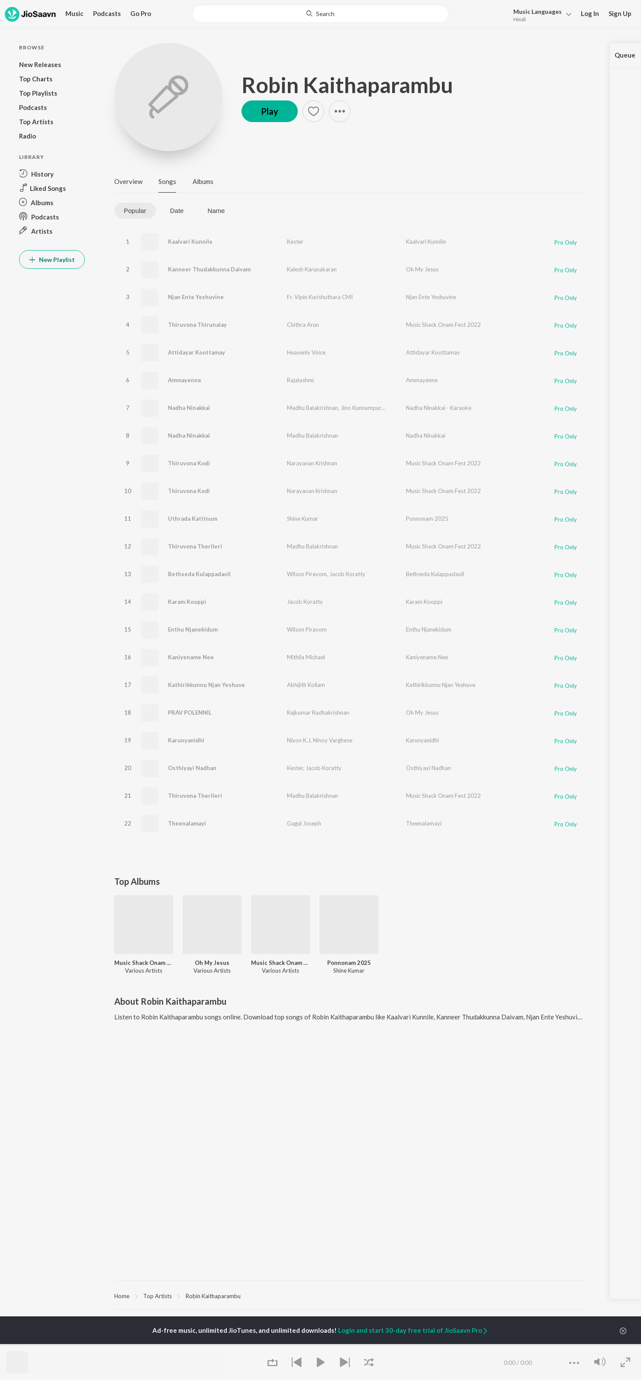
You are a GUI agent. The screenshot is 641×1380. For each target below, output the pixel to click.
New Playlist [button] (52, 259)
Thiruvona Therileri (195, 546)
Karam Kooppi (187, 601)
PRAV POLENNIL (190, 712)
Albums (203, 181)
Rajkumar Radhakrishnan (318, 712)
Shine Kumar (302, 518)
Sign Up (620, 13)
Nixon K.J (298, 740)
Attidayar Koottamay (196, 352)
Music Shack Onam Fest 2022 (443, 324)
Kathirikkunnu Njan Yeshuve (206, 684)
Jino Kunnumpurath (365, 407)
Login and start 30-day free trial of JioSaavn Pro (413, 1330)
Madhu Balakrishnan (312, 407)
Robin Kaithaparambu (347, 85)
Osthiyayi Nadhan (192, 767)
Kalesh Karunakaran (312, 269)
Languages (537, 11)
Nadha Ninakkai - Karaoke (438, 407)
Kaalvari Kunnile (190, 241)
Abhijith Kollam (306, 684)
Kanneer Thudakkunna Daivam (209, 269)
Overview (128, 181)
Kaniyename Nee (191, 657)
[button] (540, 14)
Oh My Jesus (422, 269)
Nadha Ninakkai (189, 407)
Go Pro (140, 13)
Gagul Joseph (304, 823)
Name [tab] (216, 210)
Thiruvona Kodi (189, 463)
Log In (590, 13)
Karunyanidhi (186, 740)
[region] (349, 1295)
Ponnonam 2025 (427, 518)
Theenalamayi (187, 823)
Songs (167, 181)
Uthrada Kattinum (192, 518)
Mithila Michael (306, 657)
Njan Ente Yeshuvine (196, 296)
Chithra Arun (303, 324)
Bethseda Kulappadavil (199, 574)
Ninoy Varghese (332, 740)
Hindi (519, 19)
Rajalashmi (300, 380)
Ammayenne (184, 380)
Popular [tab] (135, 210)
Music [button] (74, 13)
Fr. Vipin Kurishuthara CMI (320, 296)
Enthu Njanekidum (193, 629)
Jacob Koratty (347, 574)
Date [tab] (177, 210)
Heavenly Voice (306, 352)
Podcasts (107, 13)
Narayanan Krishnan (312, 463)
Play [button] (269, 111)
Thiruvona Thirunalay (197, 324)
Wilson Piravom (307, 574)
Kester (295, 241)
